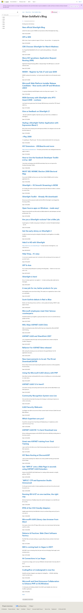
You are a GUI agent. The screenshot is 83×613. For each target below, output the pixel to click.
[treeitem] (10, 17)
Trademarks (53, 609)
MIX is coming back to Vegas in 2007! (37, 547)
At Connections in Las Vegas (33, 558)
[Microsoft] (2, 2)
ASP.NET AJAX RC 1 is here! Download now (39, 430)
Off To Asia (26, 265)
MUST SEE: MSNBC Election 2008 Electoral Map (39, 172)
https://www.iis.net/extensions (29, 149)
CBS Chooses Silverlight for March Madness (40, 46)
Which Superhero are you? (33, 418)
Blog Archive (28, 12)
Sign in (80, 1)
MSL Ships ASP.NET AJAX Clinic (35, 324)
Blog (18, 609)
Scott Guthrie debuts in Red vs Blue (36, 299)
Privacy (28, 609)
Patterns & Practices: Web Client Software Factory (39, 534)
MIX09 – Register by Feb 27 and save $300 (39, 72)
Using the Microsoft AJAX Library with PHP (40, 373)
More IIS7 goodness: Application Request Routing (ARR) (39, 59)
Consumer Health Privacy (37, 609)
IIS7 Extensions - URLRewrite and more (38, 146)
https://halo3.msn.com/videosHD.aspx (30, 245)
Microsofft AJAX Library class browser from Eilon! (40, 520)
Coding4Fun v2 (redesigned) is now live (38, 570)
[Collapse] (17, 12)
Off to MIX (26, 37)
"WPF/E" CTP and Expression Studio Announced (37, 481)
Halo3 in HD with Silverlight (33, 242)
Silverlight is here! (29, 276)
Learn (23, 12)
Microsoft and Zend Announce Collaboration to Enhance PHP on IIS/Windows (40, 582)
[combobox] (10, 15)
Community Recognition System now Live (39, 395)
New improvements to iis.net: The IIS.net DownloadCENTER (39, 360)
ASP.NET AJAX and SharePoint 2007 (36, 336)
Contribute (23, 609)
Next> (23, 594)
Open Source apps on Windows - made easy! (40, 208)
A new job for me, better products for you (39, 288)
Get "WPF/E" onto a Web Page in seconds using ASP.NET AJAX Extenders (39, 467)
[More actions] (59, 12)
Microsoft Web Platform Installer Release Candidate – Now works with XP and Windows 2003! (41, 85)
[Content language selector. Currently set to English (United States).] (7, 606)
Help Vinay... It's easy (30, 253)
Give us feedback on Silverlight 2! (36, 111)
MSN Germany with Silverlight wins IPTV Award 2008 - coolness (39, 98)
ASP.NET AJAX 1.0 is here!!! (33, 384)
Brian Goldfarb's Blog (36, 12)
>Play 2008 (27, 136)
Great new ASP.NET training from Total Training (38, 442)
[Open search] (77, 2)
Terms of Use (47, 609)
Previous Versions (11, 609)
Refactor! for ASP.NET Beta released (36, 347)
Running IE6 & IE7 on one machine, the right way (40, 495)
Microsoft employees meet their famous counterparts (39, 312)
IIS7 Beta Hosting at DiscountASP (36, 455)
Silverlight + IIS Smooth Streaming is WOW (40, 185)
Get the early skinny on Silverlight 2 (37, 231)
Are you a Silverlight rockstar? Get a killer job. (41, 219)
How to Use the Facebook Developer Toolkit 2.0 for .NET (40, 158)
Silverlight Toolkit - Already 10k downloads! (40, 196)
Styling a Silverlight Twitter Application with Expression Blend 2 (40, 124)
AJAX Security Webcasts (32, 407)
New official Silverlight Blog (33, 27)
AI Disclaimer (4, 609)
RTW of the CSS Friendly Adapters (36, 508)
